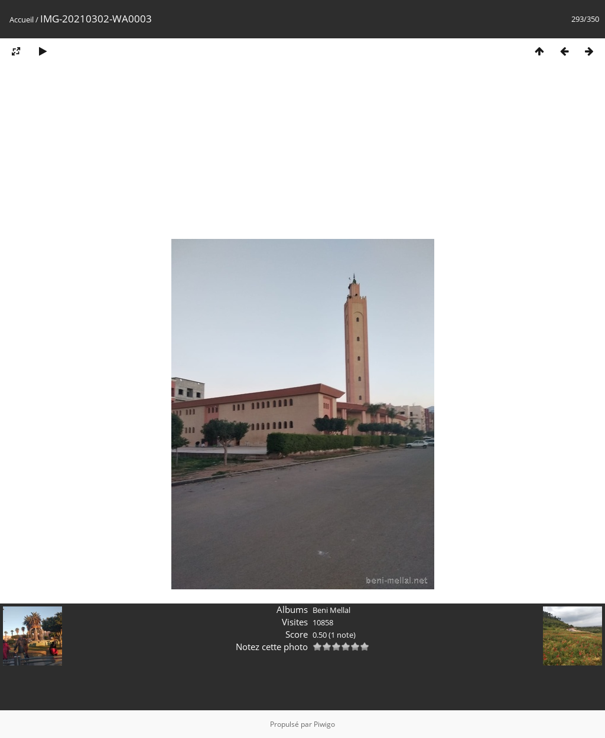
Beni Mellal (331, 610)
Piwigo (324, 724)
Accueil (21, 19)
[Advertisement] (302, 155)
